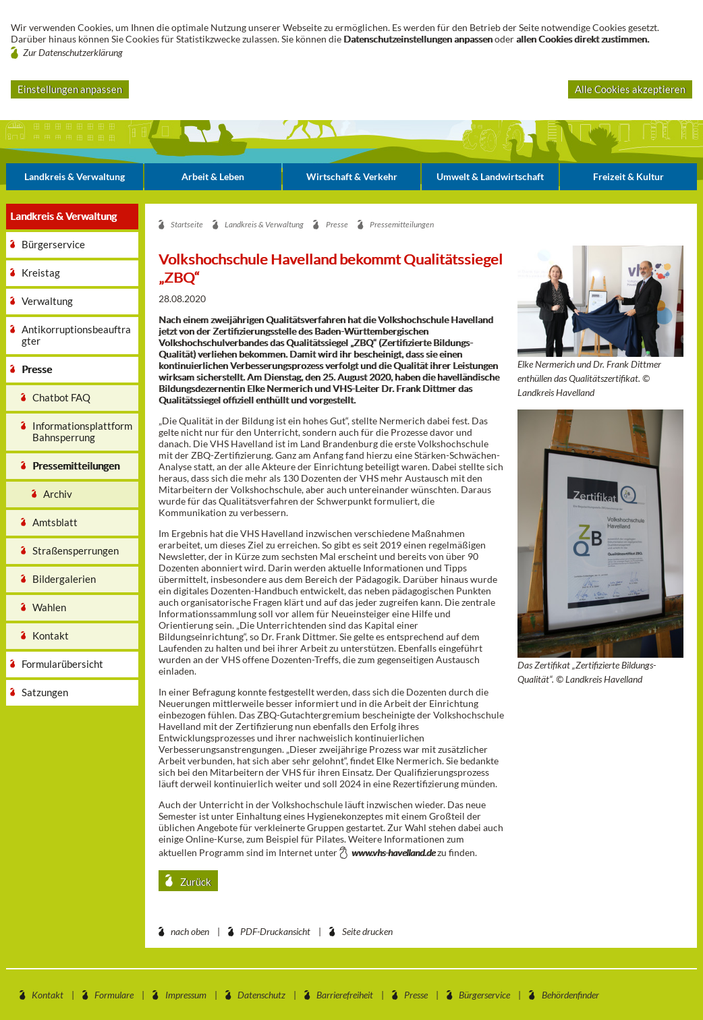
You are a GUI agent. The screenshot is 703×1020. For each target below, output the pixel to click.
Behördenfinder (570, 994)
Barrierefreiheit (344, 994)
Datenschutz (261, 994)
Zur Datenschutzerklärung (73, 52)
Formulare (114, 994)
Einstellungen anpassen (70, 89)
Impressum (185, 994)
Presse (416, 994)
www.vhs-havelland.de (393, 852)
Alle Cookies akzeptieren (630, 89)
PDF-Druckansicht (275, 931)
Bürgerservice (484, 994)
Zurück (194, 882)
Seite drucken (367, 931)
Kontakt (47, 994)
